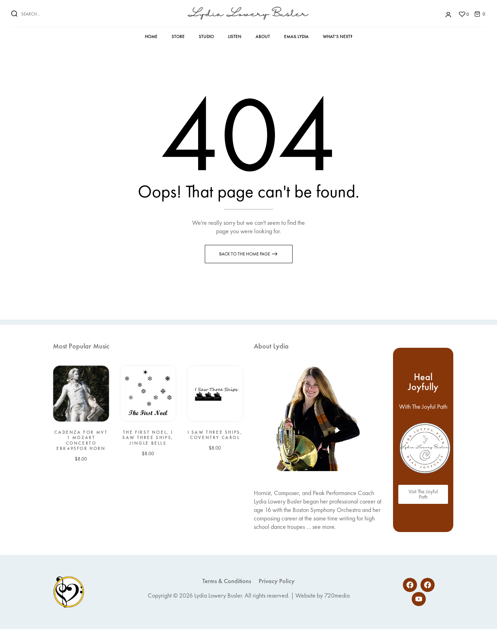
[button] (477, 13)
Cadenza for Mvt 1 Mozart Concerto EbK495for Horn (81, 441)
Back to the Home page (245, 255)
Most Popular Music (81, 347)
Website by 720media (322, 596)
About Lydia (271, 347)
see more (323, 528)
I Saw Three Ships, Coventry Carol (215, 436)
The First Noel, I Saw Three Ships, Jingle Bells (148, 439)
